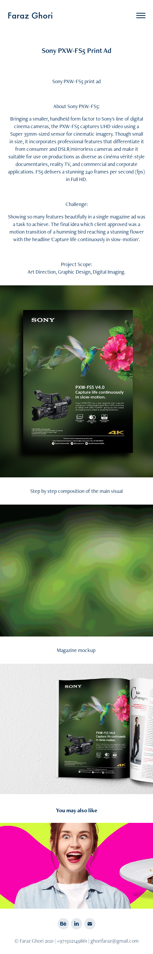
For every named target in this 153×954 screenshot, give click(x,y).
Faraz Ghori (30, 15)
